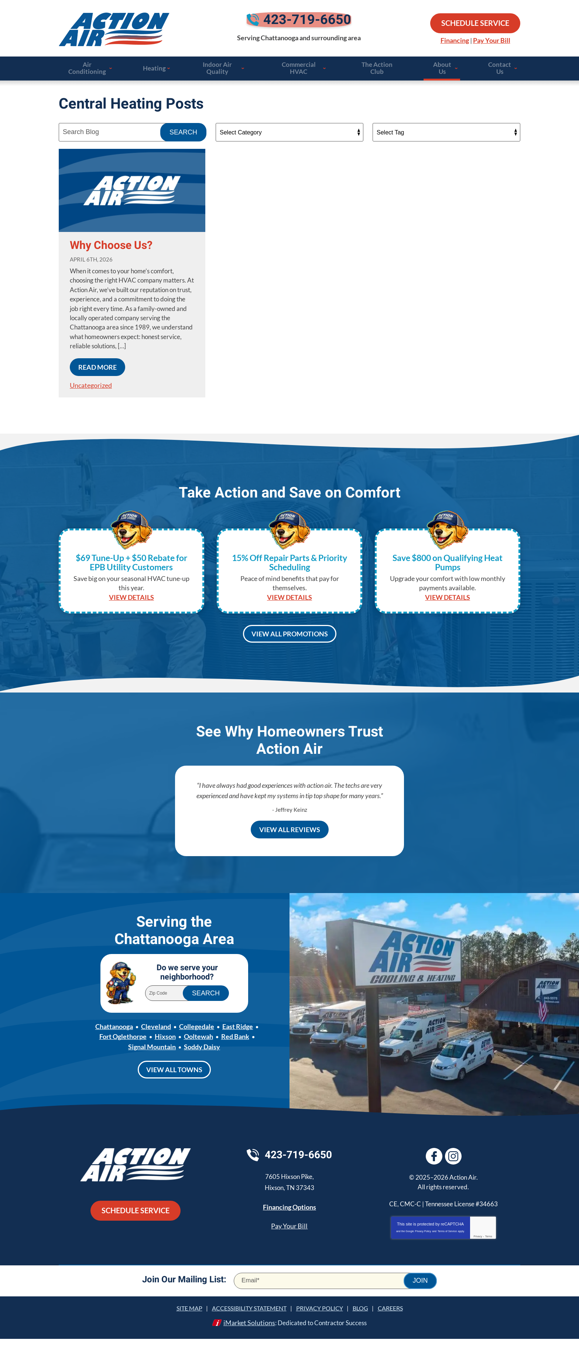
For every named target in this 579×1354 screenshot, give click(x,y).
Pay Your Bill (491, 42)
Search (183, 136)
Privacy (477, 1252)
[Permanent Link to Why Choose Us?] (132, 194)
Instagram (454, 1172)
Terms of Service (447, 1247)
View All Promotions (289, 641)
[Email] (335, 1297)
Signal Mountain (152, 1063)
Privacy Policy (423, 1247)
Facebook (434, 1172)
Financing (455, 42)
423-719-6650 (299, 24)
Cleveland (156, 1043)
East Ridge (237, 1043)
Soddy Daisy (202, 1063)
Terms (488, 1252)
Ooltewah (198, 1053)
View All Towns (174, 1085)
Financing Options (289, 1224)
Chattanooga (114, 1043)
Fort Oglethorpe (123, 1053)
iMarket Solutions (247, 1338)
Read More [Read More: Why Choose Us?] (97, 370)
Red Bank (235, 1053)
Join (420, 1296)
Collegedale (196, 1043)
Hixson (165, 1053)
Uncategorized (91, 388)
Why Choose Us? (111, 250)
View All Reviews (289, 839)
